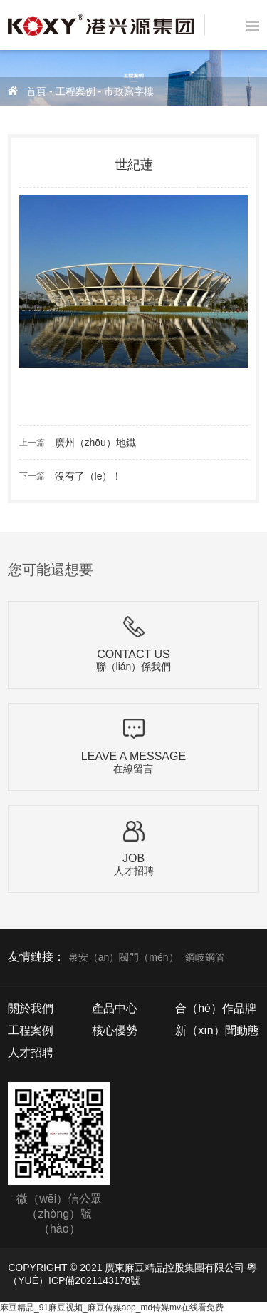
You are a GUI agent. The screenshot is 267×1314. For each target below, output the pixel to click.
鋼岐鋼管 (205, 957)
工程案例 (75, 91)
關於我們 (30, 1008)
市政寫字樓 (129, 91)
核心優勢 (114, 1030)
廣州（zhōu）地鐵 (95, 442)
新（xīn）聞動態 (216, 1030)
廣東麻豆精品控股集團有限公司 (174, 1267)
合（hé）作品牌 (215, 1008)
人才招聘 (30, 1052)
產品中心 (114, 1008)
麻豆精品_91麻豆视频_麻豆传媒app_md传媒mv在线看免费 (112, 1308)
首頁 (36, 91)
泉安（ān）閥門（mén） (123, 957)
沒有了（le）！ (88, 476)
